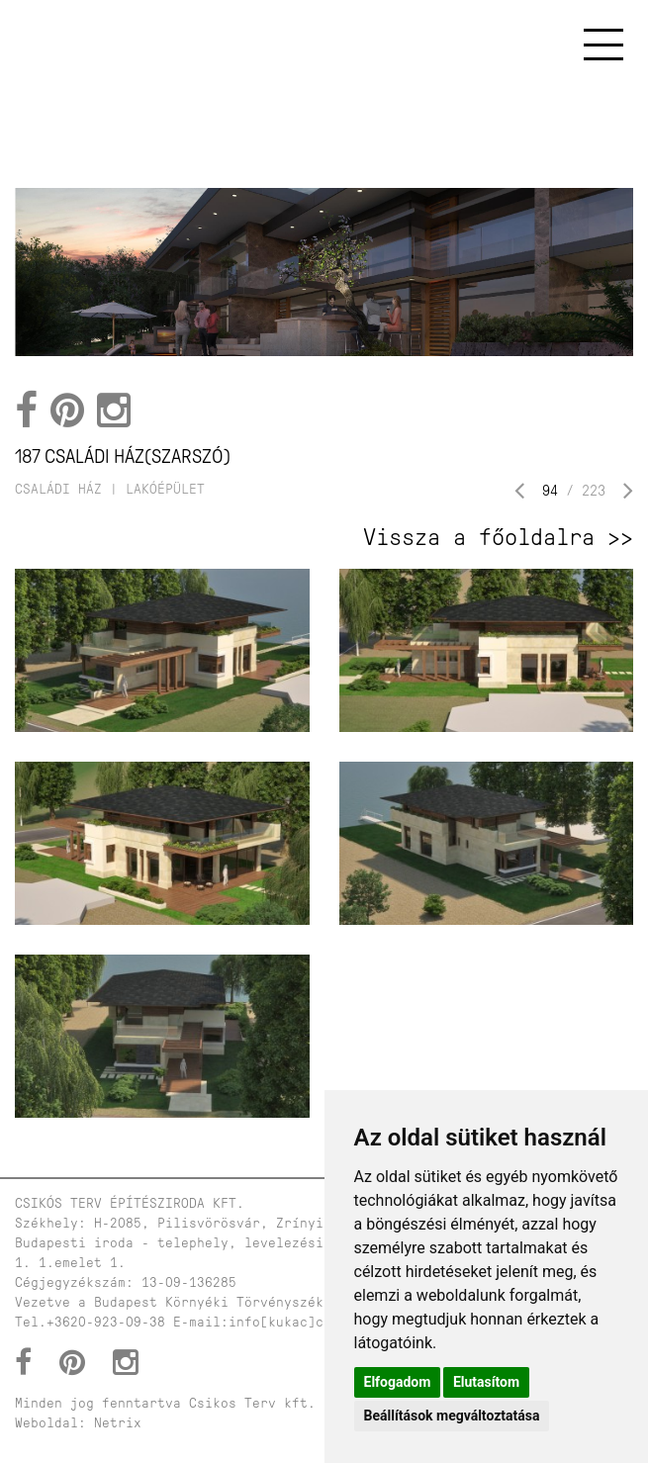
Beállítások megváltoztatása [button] (452, 1415)
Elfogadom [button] (397, 1382)
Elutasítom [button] (486, 1382)
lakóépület (165, 489)
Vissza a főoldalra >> (498, 537)
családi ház (58, 489)
